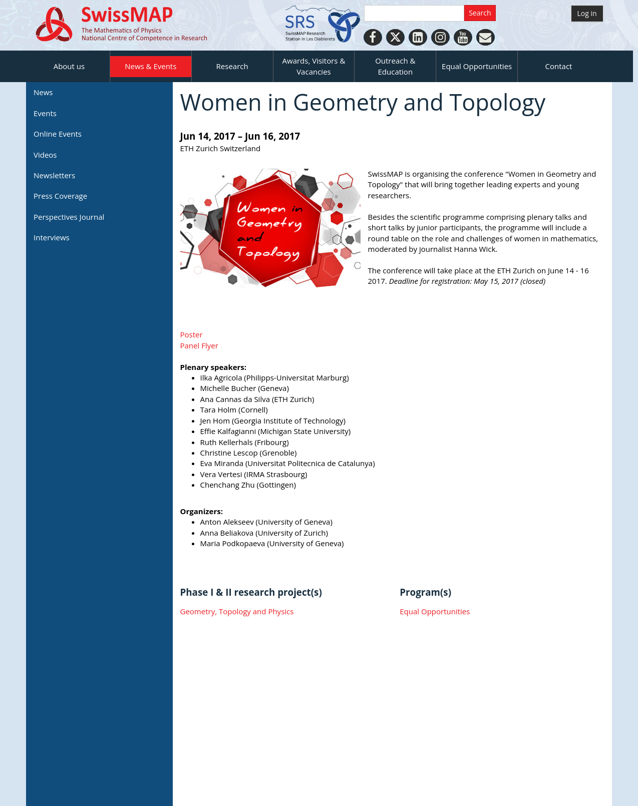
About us (69, 66)
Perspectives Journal (69, 217)
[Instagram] (440, 37)
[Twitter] (395, 37)
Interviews (52, 237)
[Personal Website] (485, 37)
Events (45, 113)
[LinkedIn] (418, 37)
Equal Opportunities (477, 66)
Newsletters (54, 175)
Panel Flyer (199, 345)
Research (232, 66)
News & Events (150, 66)
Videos (45, 155)
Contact (558, 66)
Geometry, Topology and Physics (237, 611)
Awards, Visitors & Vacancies (314, 66)
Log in (587, 13)
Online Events (58, 134)
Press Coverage (60, 196)
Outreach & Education (395, 66)
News (43, 92)
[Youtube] (463, 37)
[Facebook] (373, 37)
